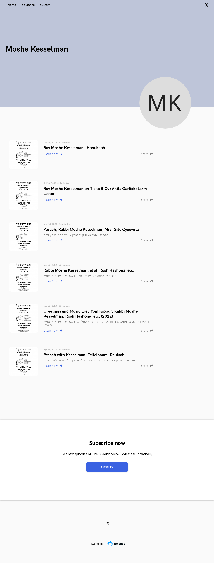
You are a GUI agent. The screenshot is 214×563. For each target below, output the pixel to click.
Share (147, 154)
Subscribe (107, 467)
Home (11, 5)
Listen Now (53, 154)
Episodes (28, 5)
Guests (45, 5)
